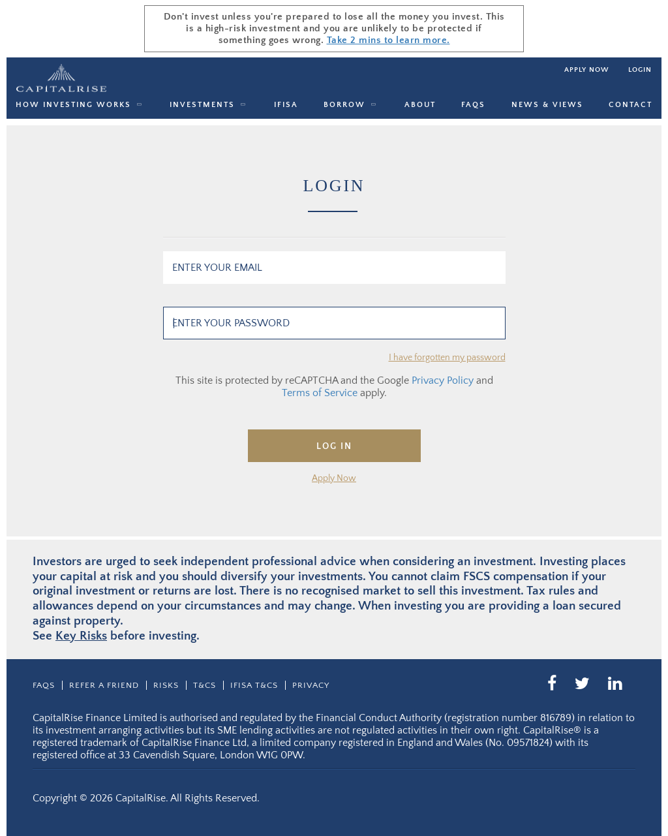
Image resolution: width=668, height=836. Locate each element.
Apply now (586, 70)
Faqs (473, 105)
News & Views (547, 105)
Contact (630, 105)
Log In (334, 446)
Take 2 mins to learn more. (388, 40)
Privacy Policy (443, 380)
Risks (166, 685)
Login (640, 70)
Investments (202, 105)
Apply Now (334, 478)
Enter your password (231, 323)
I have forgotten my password (447, 357)
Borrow (344, 105)
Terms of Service (319, 393)
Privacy (310, 685)
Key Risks (81, 636)
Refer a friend (104, 685)
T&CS (204, 685)
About (420, 105)
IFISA (286, 105)
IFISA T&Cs (254, 685)
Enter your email (217, 267)
